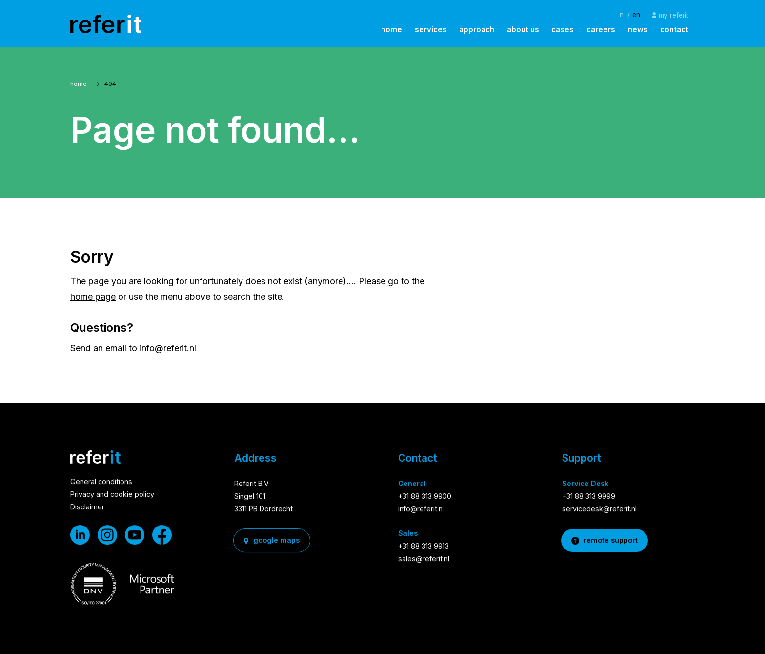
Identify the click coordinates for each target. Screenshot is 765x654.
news (638, 29)
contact (674, 29)
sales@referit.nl (423, 559)
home (391, 29)
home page (93, 297)
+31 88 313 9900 (424, 497)
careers (600, 29)
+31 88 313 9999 (588, 497)
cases (562, 29)
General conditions (101, 483)
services (431, 29)
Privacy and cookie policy (112, 495)
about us (523, 29)
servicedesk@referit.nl (599, 510)
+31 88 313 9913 (423, 547)
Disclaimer (87, 508)
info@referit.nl (168, 348)
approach (476, 29)
